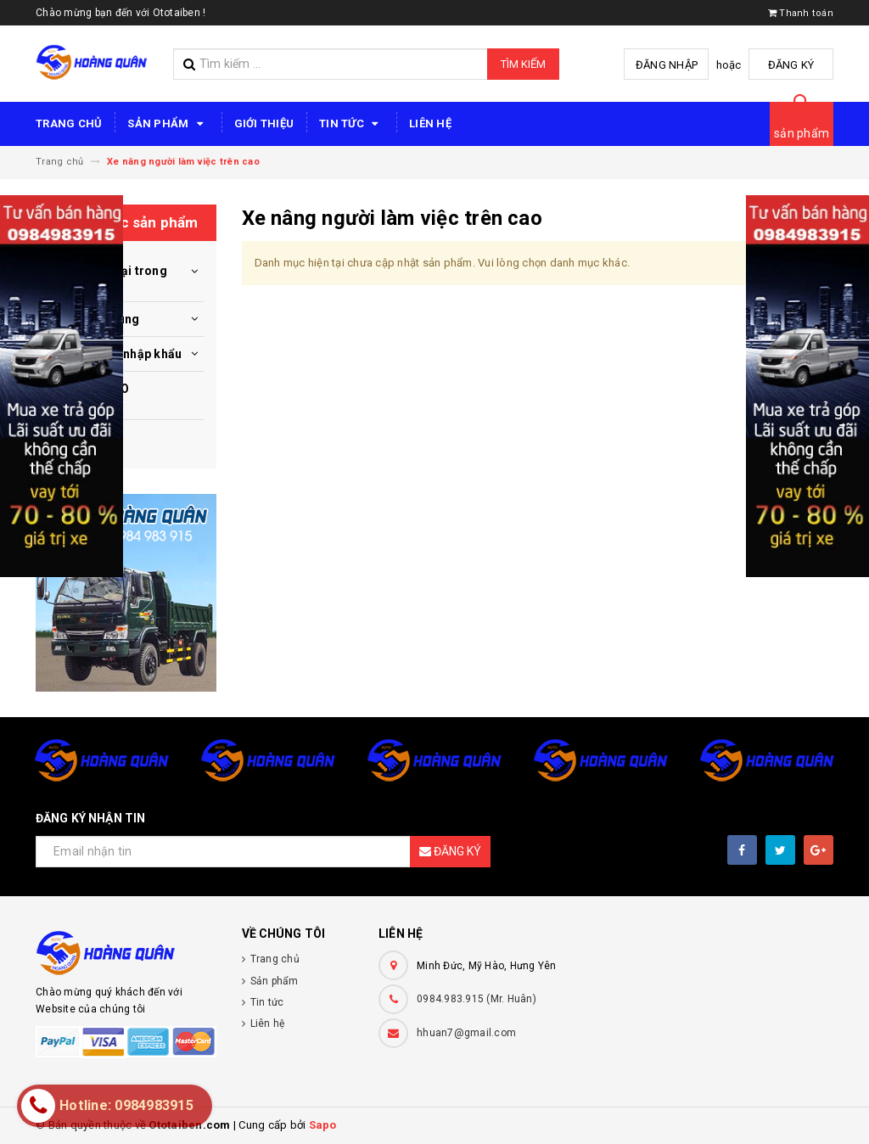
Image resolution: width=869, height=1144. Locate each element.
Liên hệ (430, 123)
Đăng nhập (667, 65)
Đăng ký (791, 65)
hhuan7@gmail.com (466, 1033)
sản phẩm (801, 133)
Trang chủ (69, 123)
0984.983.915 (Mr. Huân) (476, 999)
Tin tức (351, 123)
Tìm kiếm (523, 64)
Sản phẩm (167, 123)
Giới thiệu (264, 123)
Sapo (323, 1125)
